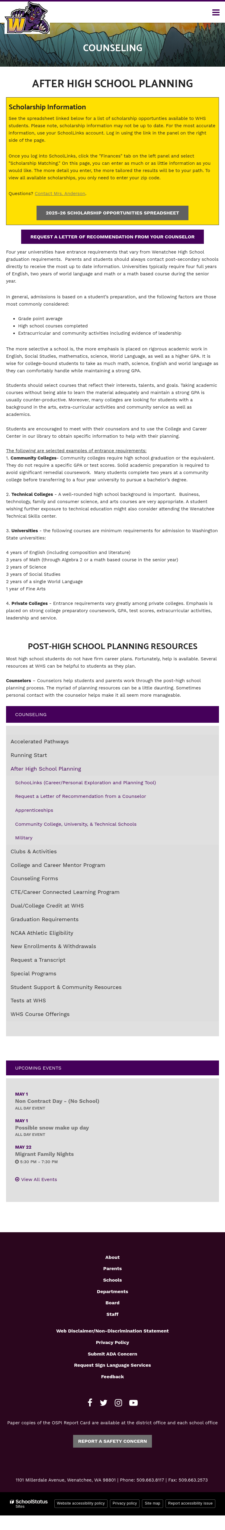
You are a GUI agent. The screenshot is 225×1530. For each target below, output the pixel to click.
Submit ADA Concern (112, 1354)
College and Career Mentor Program (58, 865)
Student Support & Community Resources (66, 987)
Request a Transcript (38, 960)
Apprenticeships (34, 810)
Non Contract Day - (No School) (57, 1101)
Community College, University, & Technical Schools (76, 824)
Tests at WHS (28, 1000)
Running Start (29, 755)
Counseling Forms (34, 878)
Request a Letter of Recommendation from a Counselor (80, 796)
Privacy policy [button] (125, 1503)
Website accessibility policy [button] (81, 1503)
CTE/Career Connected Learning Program (65, 892)
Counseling (31, 714)
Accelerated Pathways (40, 741)
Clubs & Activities (34, 851)
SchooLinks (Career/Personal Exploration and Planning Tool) (85, 782)
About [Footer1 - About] (112, 1257)
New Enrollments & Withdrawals (53, 946)
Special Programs (33, 973)
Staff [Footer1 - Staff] (113, 1314)
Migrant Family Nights (44, 1154)
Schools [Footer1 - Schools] (112, 1280)
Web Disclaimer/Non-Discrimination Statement (112, 1331)
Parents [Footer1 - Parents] (112, 1268)
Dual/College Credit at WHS (47, 905)
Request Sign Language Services (112, 1365)
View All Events (39, 1179)
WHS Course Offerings (40, 1014)
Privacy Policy (112, 1342)
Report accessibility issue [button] (190, 1503)
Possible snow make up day (52, 1127)
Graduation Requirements (45, 919)
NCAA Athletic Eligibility (42, 933)
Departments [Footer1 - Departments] (112, 1291)
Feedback (112, 1376)
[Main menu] (216, 12)
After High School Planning (46, 768)
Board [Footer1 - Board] (112, 1303)
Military (24, 838)
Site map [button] (152, 1503)
